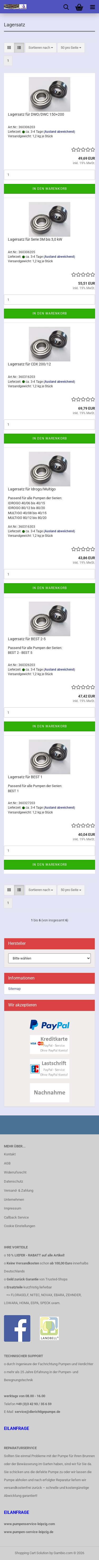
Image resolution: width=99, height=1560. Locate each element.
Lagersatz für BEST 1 (25, 777)
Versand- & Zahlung (18, 1190)
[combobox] (40, 48)
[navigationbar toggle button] (92, 6)
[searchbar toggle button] (66, 6)
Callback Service (16, 1217)
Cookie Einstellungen (19, 1226)
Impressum (12, 1208)
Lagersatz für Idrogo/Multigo (32, 489)
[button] (9, 48)
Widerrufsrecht (15, 1172)
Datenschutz (13, 1181)
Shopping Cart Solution (32, 1553)
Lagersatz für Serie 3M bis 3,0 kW (35, 239)
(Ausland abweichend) (59, 132)
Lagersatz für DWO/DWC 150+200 (36, 114)
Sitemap (14, 989)
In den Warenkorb (49, 189)
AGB (7, 1163)
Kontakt (10, 1154)
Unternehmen (14, 1200)
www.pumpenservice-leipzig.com (29, 1524)
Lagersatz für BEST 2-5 (27, 639)
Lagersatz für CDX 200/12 (29, 364)
